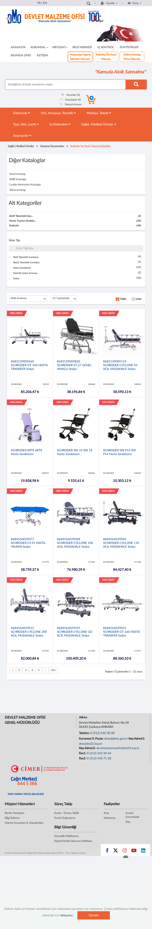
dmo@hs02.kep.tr (90, 743)
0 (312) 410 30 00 (102, 733)
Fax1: (83, 753)
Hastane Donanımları (52, 146)
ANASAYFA (18, 47)
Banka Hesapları (14, 813)
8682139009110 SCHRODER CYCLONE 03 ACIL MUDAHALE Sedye (120, 365)
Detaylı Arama (71, 104)
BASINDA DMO (21, 55)
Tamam (93, 915)
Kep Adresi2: (87, 748)
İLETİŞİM (42, 55)
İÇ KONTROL (106, 47)
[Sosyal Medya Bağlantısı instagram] (125, 851)
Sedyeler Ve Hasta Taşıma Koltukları (90, 146)
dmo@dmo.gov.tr (116, 738)
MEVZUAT (59, 47)
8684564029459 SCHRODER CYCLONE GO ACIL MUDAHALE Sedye (74, 632)
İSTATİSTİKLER (129, 47)
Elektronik (21, 113)
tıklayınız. (66, 915)
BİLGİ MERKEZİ (82, 47)
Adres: (83, 717)
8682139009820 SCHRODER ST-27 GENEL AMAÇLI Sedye (74, 365)
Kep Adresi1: (137, 738)
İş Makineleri (60, 124)
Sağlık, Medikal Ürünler (98, 124)
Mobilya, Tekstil (99, 113)
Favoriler (70, 95)
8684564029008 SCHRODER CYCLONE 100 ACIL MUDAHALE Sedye (75, 543)
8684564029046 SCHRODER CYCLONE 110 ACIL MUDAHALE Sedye (121, 543)
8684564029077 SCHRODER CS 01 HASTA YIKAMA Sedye (28, 543)
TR (39, 3)
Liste (136, 299)
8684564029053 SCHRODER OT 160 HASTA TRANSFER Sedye (121, 632)
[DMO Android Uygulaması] (125, 858)
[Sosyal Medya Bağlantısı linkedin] (143, 851)
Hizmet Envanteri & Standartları (24, 823)
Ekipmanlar (22, 135)
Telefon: (84, 733)
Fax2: (83, 758)
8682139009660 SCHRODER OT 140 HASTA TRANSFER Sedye (29, 365)
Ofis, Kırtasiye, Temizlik (58, 113)
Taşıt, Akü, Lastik (26, 124)
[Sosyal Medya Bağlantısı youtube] (134, 851)
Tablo (121, 299)
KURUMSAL (39, 47)
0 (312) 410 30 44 (99, 753)
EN (45, 3)
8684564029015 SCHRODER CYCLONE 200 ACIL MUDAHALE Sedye (29, 632)
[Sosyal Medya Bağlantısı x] (116, 851)
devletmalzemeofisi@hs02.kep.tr (118, 748)
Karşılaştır (70, 100)
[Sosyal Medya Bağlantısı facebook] (107, 851)
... (45, 670)
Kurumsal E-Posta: (91, 738)
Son (53, 670)
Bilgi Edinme (12, 818)
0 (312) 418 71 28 (99, 758)
